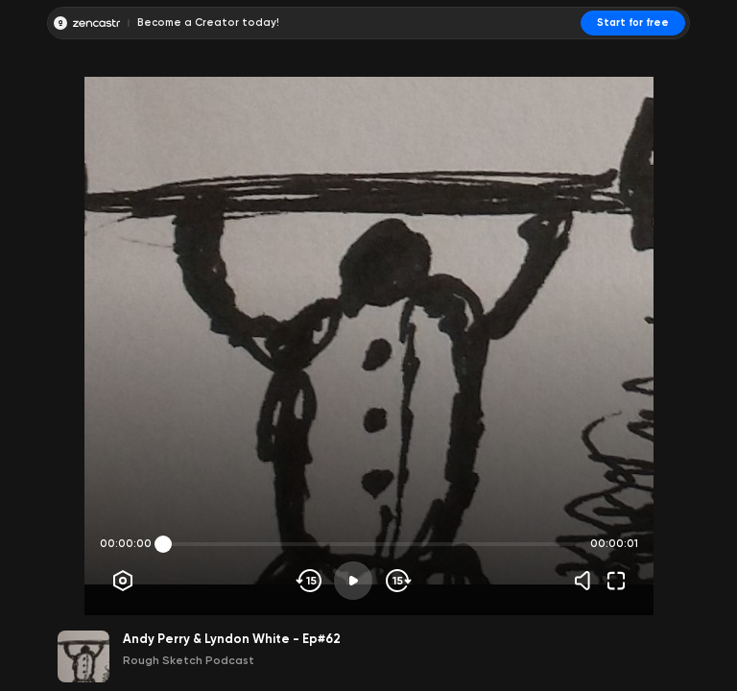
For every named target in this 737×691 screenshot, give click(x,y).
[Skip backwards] (309, 580)
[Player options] (122, 580)
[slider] (163, 544)
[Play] (353, 580)
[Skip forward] (397, 580)
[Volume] (587, 580)
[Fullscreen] (616, 580)
